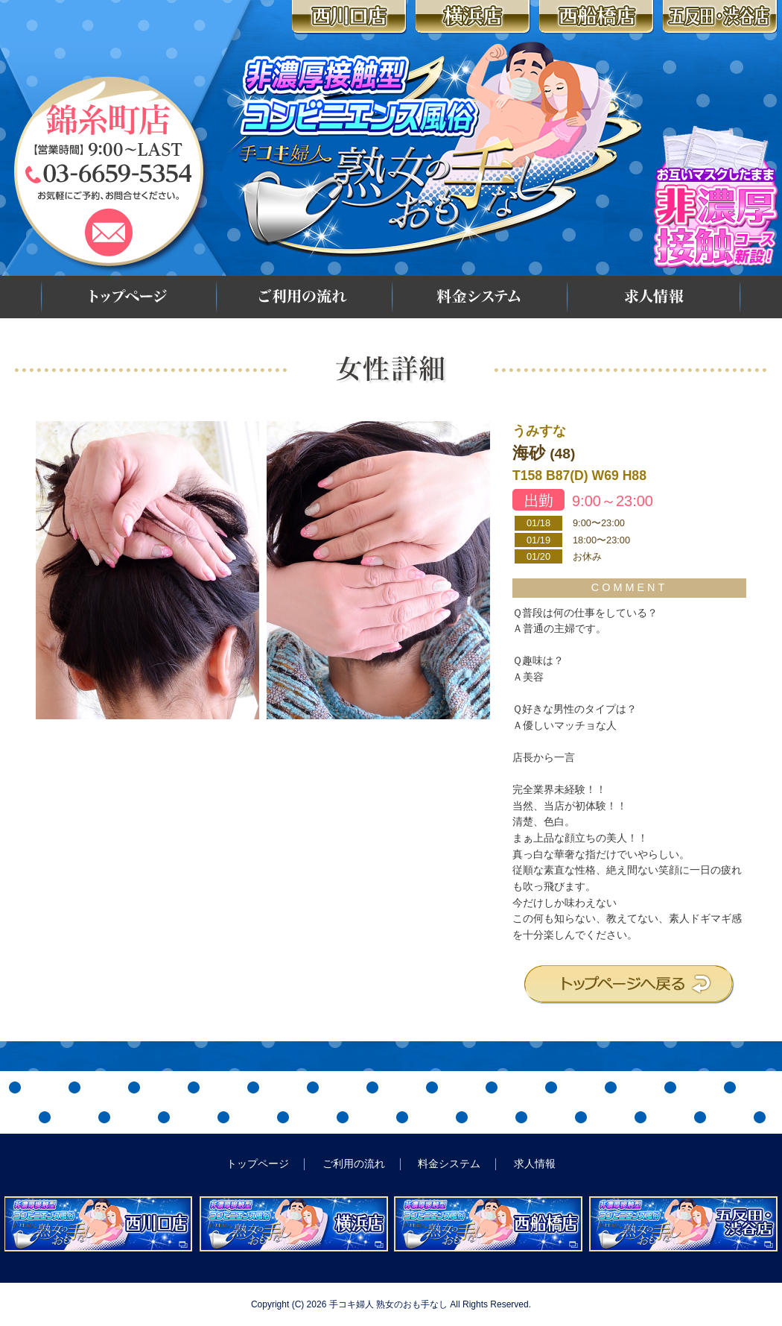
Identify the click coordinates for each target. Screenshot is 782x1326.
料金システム (478, 297)
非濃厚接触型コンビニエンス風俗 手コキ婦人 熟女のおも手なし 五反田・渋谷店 (683, 1223)
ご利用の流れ (302, 297)
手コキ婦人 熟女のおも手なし (388, 1304)
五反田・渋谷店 (722, 17)
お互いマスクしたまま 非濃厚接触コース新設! (715, 196)
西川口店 (351, 17)
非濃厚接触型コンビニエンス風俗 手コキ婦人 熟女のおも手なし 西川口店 (98, 1223)
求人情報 (654, 297)
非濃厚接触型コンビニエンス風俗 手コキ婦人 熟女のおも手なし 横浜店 (294, 1223)
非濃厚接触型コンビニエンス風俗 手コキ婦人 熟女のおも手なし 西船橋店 (488, 1223)
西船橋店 (598, 17)
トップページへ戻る (629, 984)
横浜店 (475, 17)
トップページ (127, 297)
